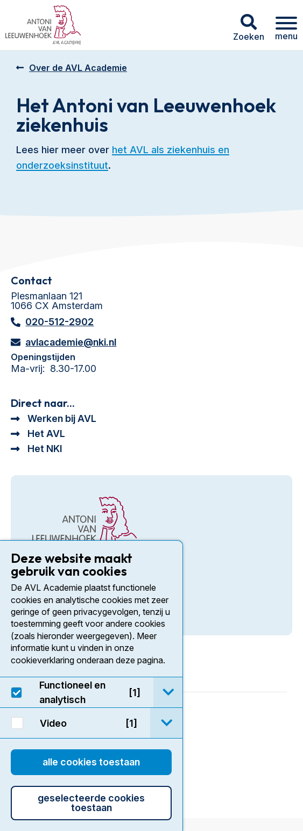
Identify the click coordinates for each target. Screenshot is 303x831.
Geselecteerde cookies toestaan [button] (91, 802)
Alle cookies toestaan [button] (91, 762)
